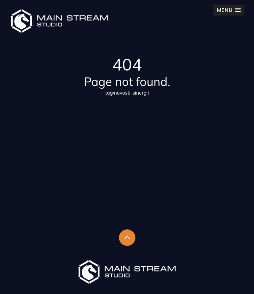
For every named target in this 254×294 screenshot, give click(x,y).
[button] (228, 10)
